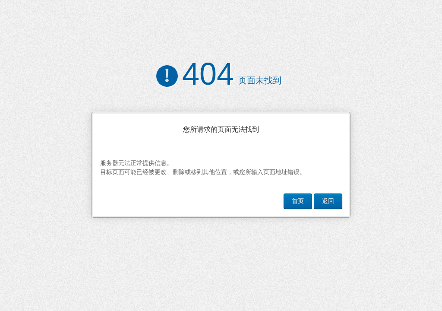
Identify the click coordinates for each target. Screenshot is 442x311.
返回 (328, 201)
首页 (298, 201)
